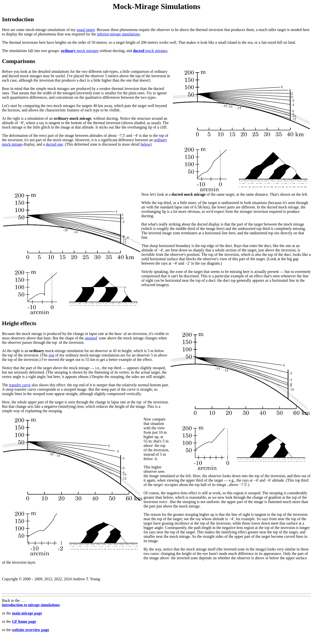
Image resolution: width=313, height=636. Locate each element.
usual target (86, 30)
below (145, 144)
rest (51, 355)
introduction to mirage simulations (31, 605)
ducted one (54, 144)
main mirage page (27, 613)
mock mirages (80, 51)
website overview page (30, 630)
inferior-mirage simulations (118, 34)
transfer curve (20, 385)
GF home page (24, 621)
